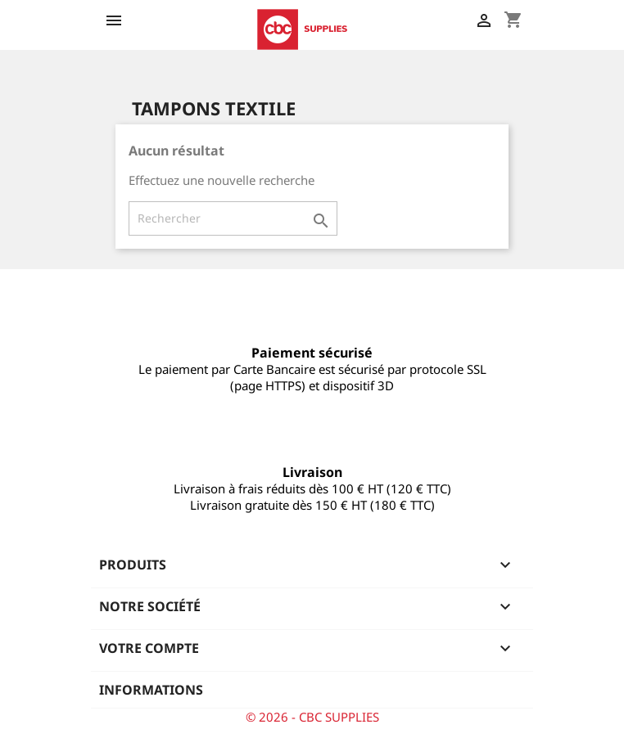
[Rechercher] (233, 218)
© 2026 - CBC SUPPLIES (312, 717)
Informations (151, 690)
